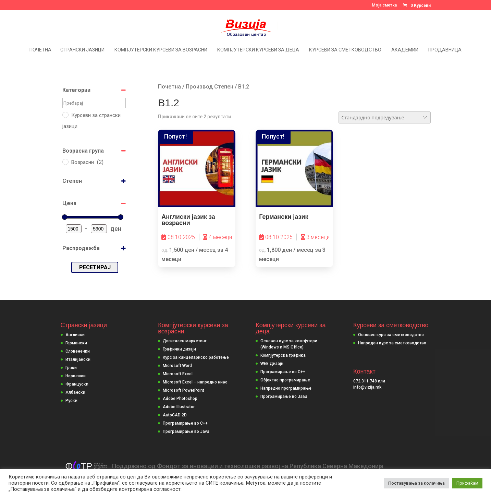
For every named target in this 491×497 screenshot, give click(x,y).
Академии (404, 49)
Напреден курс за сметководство (392, 343)
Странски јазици (82, 49)
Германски (76, 343)
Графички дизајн (179, 349)
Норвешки (75, 376)
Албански (75, 392)
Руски (71, 400)
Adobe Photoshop (180, 398)
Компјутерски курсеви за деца (258, 49)
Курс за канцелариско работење (196, 357)
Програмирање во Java (186, 431)
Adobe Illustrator (179, 406)
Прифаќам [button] (467, 483)
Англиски (75, 334)
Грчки (71, 367)
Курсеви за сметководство (345, 49)
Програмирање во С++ (282, 371)
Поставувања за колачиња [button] (416, 483)
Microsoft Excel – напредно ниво (195, 382)
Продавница (445, 49)
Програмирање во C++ (185, 423)
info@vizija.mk (367, 387)
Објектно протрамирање (285, 380)
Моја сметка (384, 5)
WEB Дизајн (271, 363)
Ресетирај (95, 267)
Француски (76, 384)
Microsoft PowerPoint (183, 390)
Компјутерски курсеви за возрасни (160, 49)
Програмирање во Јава (283, 396)
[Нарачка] (385, 117)
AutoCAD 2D (175, 415)
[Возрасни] (65, 161)
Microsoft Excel (178, 373)
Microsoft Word (177, 365)
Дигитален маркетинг (185, 341)
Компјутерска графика (283, 355)
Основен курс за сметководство (391, 334)
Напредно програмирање (285, 388)
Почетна (40, 49)
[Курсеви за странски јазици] (65, 114)
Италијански (77, 359)
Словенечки (77, 351)
